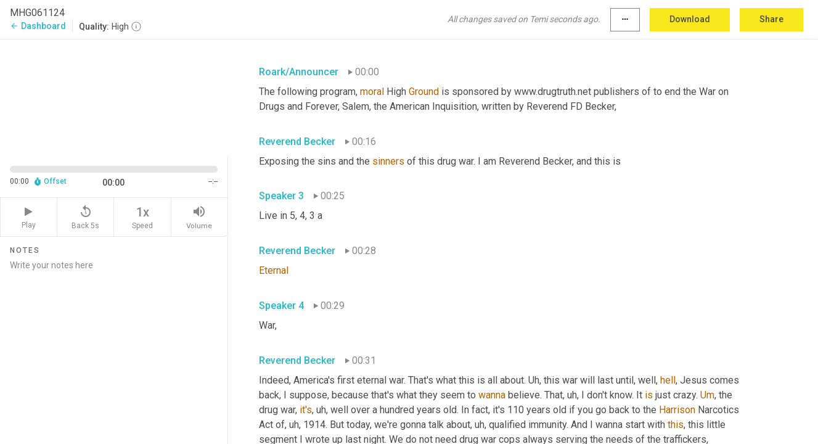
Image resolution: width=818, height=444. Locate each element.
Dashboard (38, 26)
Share (771, 19)
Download (689, 19)
